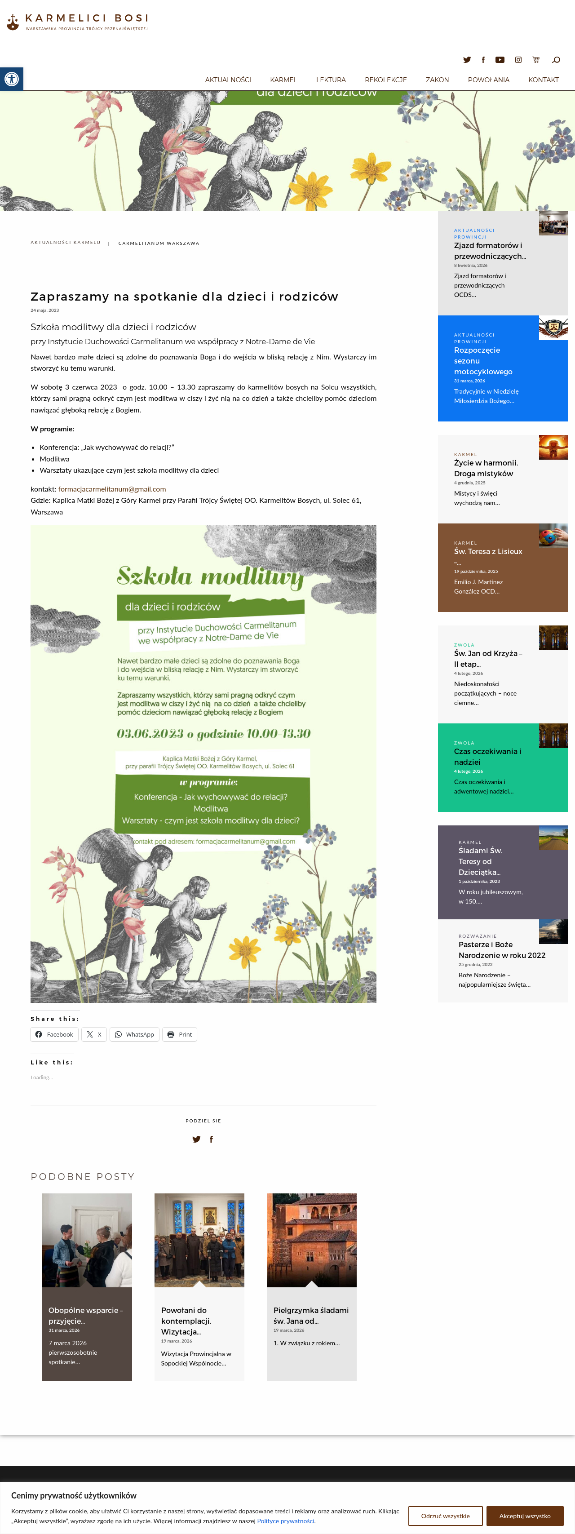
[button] (11, 79)
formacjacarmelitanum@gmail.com (112, 488)
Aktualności (228, 80)
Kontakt (543, 80)
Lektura (331, 80)
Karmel (283, 80)
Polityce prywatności (285, 1521)
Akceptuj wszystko (525, 1516)
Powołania (489, 80)
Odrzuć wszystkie (445, 1516)
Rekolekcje (386, 80)
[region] (287, 1508)
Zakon (437, 80)
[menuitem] (228, 78)
